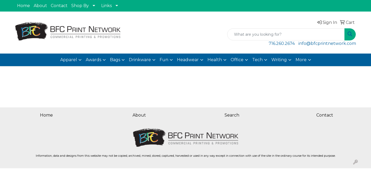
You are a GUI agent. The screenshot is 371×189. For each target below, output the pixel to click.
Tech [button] (257, 59)
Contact (59, 5)
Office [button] (237, 59)
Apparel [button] (68, 59)
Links (106, 5)
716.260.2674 (282, 43)
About (40, 5)
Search (232, 115)
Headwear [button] (188, 59)
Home (23, 5)
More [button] (301, 59)
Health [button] (214, 59)
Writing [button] (279, 59)
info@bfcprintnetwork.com (327, 43)
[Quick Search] (286, 34)
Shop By (80, 5)
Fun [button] (164, 59)
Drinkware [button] (140, 59)
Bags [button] (115, 59)
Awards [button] (93, 59)
